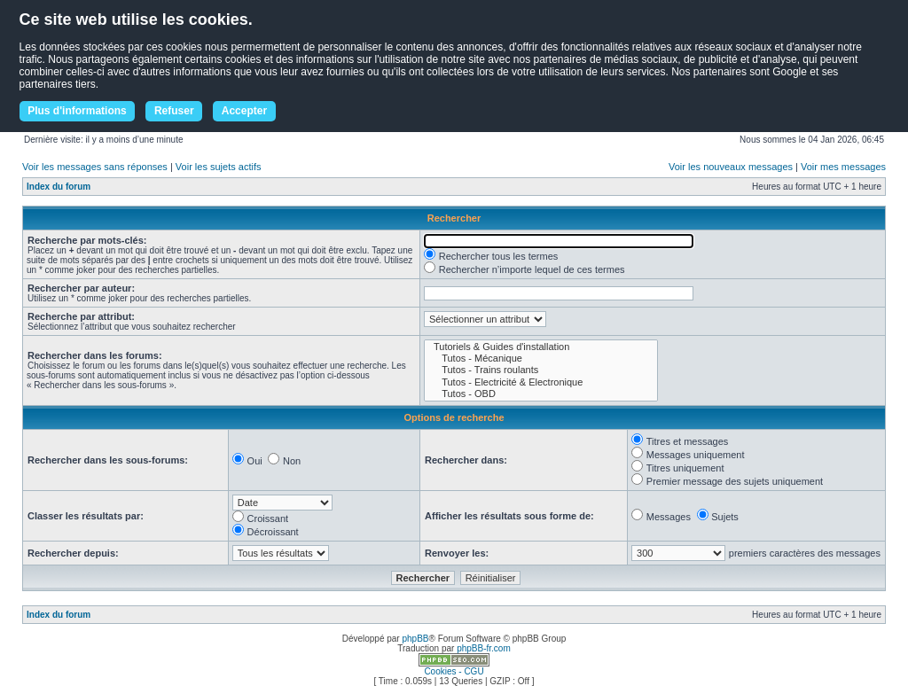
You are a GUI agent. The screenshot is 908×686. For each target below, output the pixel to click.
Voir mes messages (843, 166)
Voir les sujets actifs (219, 166)
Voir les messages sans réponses (95, 166)
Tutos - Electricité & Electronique (541, 382)
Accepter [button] (244, 111)
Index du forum (58, 186)
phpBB (415, 638)
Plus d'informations (77, 111)
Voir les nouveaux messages (731, 166)
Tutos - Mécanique (541, 358)
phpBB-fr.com (484, 648)
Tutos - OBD (541, 394)
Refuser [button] (174, 111)
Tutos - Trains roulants (541, 370)
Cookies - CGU (453, 671)
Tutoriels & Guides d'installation (541, 347)
